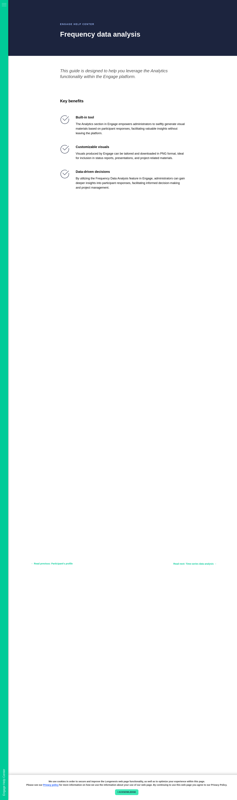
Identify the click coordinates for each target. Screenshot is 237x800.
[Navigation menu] (4, 5)
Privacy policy (51, 785)
